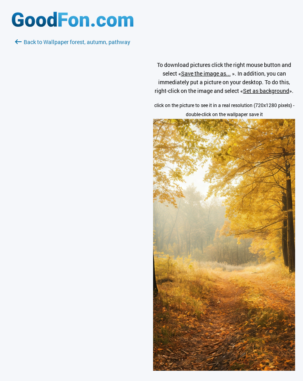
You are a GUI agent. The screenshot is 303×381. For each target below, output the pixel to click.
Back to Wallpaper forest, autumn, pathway (72, 42)
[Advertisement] (72, 139)
